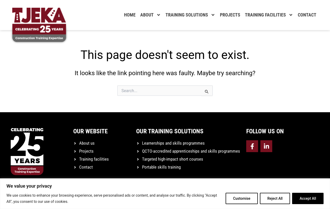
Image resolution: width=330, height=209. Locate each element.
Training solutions (190, 15)
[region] (165, 193)
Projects (230, 15)
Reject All (275, 198)
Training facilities (269, 15)
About (150, 15)
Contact (307, 15)
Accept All (308, 198)
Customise (241, 198)
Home (130, 15)
